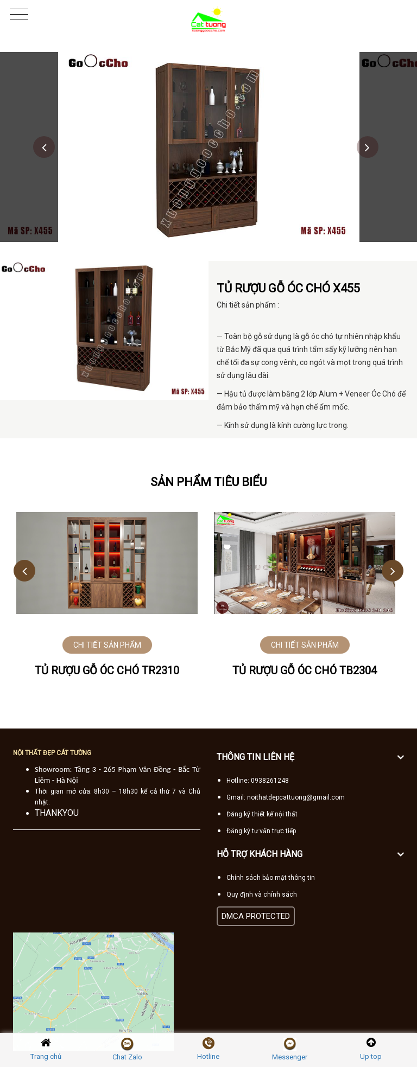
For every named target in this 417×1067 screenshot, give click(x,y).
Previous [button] (44, 147)
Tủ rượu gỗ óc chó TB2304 (304, 670)
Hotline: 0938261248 (257, 780)
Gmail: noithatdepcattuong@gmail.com (285, 797)
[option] (208, 147)
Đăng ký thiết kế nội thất (262, 814)
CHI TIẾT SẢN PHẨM (107, 645)
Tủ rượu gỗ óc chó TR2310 (107, 670)
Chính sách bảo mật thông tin (270, 877)
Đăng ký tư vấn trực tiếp (261, 831)
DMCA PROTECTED (256, 916)
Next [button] (367, 147)
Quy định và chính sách (261, 894)
